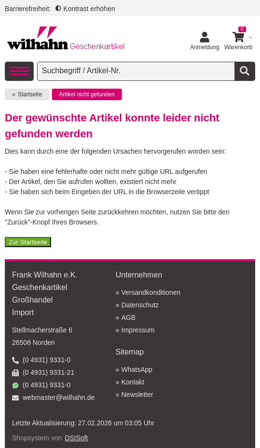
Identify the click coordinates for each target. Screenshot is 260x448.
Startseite (30, 94)
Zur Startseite (28, 242)
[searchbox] (137, 71)
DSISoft (76, 438)
